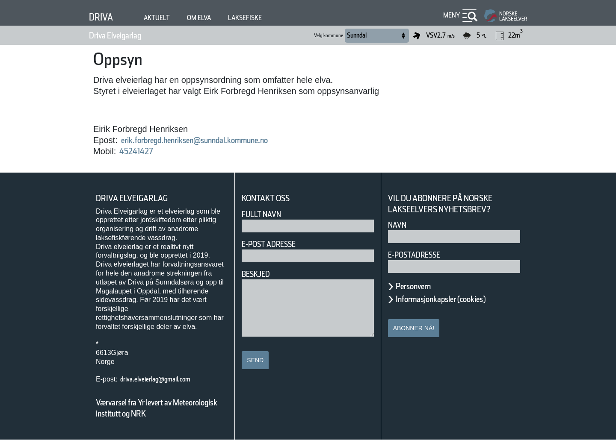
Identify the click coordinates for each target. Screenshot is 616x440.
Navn (397, 224)
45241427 (136, 151)
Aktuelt (157, 18)
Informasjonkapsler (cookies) (441, 299)
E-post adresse (269, 244)
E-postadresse (414, 254)
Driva (101, 17)
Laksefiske (245, 18)
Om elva (199, 18)
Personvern (413, 286)
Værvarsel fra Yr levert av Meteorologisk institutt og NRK (156, 408)
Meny (451, 15)
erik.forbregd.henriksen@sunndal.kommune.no (194, 140)
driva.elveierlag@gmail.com (155, 379)
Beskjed (256, 274)
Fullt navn (261, 214)
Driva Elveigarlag (115, 35)
